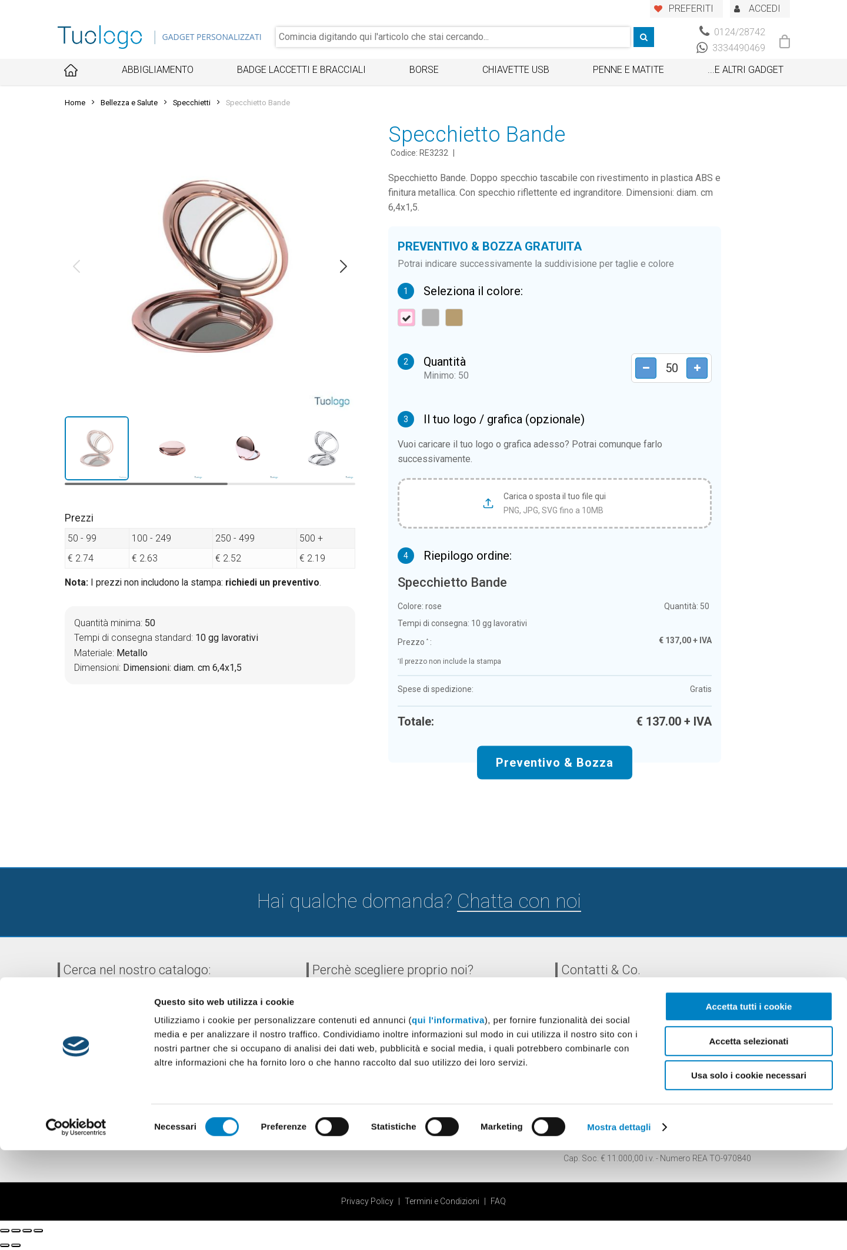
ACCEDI (765, 8)
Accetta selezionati (748, 1141)
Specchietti (192, 102)
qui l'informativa (448, 1120)
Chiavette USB (515, 69)
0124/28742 (732, 32)
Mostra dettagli (619, 1227)
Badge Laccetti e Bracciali (301, 69)
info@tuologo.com (623, 1068)
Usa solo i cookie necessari (748, 1175)
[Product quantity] (667, 367)
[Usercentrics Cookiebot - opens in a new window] (76, 1227)
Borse (424, 69)
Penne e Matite (628, 69)
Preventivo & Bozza (554, 762)
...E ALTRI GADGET (745, 69)
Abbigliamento (158, 69)
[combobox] (453, 37)
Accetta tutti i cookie (749, 1106)
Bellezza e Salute (129, 102)
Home (75, 102)
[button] (76, 266)
